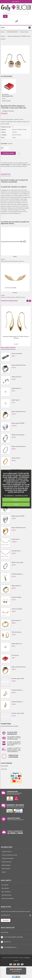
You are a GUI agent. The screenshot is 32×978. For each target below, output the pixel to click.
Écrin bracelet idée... (17, 353)
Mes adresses (5, 888)
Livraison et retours (6, 851)
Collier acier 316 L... (17, 376)
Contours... (15, 292)
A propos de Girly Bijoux (8, 858)
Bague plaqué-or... (17, 585)
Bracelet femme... (16, 550)
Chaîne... (15, 256)
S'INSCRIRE (6, 920)
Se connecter (5, 884)
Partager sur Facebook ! (8, 111)
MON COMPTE (16, 1)
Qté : (2, 148)
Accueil (2, 32)
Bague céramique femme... (19, 446)
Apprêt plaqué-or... (17, 388)
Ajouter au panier (8, 153)
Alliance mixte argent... (18, 562)
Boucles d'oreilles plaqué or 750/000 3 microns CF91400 (16, 337)
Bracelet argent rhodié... (18, 678)
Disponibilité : (4, 143)
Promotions (6, 724)
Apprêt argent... (16, 400)
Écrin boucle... (5, 94)
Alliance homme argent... (18, 434)
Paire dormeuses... (17, 632)
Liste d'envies (6, 763)
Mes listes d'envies (6, 895)
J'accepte (16, 504)
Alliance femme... (16, 458)
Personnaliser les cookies (21, 495)
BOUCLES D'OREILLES (12, 32)
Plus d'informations (9, 495)
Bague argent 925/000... (18, 423)
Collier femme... (16, 539)
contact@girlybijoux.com (10, 947)
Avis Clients (16, 969)
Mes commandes (6, 891)
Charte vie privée (6, 868)
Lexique (4, 872)
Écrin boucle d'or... (8, 96)
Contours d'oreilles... (17, 609)
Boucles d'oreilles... (17, 597)
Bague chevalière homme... (19, 365)
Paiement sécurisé (6, 861)
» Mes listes (4, 769)
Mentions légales (6, 865)
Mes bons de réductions (8, 898)
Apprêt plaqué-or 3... (17, 643)
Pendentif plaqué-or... (18, 574)
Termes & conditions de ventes (9, 855)
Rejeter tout (16, 499)
